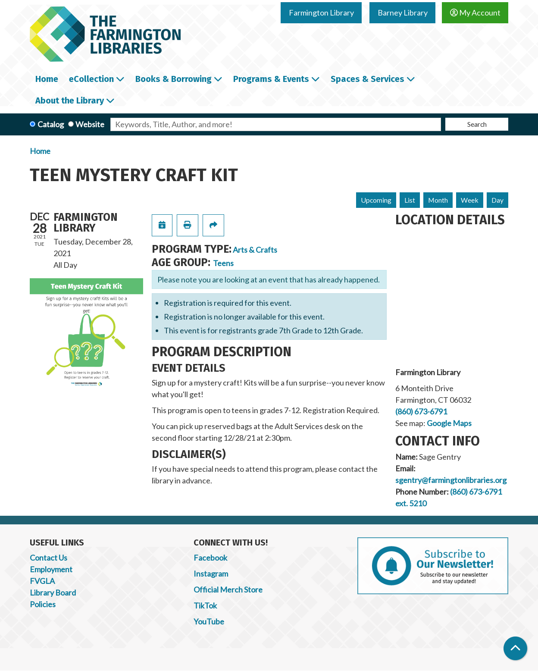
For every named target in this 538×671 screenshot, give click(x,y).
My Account (475, 12)
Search (477, 124)
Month (438, 200)
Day (497, 200)
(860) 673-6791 (421, 411)
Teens (223, 263)
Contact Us (48, 557)
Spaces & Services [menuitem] (367, 79)
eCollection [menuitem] (91, 79)
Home (40, 151)
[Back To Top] (515, 648)
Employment (51, 569)
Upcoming (376, 200)
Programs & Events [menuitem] (271, 79)
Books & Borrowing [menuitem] (173, 79)
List (409, 200)
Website (89, 124)
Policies (43, 604)
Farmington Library (321, 12)
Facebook (210, 557)
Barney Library (403, 12)
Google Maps (449, 423)
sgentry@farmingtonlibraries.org (451, 480)
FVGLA (42, 581)
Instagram (211, 573)
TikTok (205, 605)
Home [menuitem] (46, 79)
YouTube (209, 621)
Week (470, 200)
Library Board (53, 592)
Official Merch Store (228, 589)
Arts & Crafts (255, 249)
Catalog (51, 124)
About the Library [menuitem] (69, 100)
